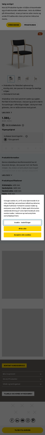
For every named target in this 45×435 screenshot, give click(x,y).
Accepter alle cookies (22, 235)
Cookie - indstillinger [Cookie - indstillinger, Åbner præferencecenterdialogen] (22, 223)
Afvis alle (22, 229)
